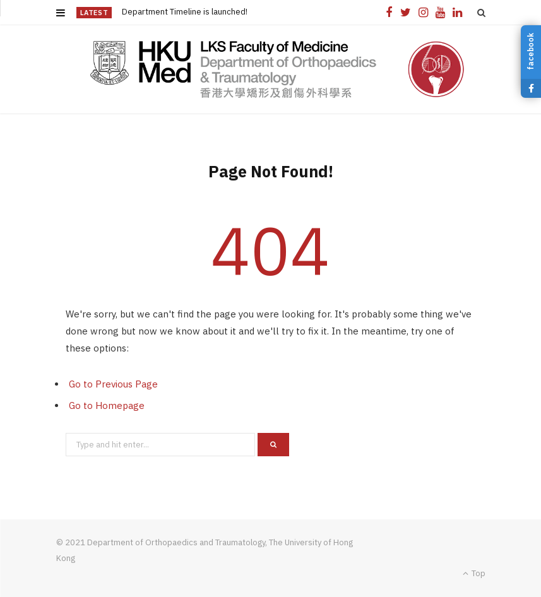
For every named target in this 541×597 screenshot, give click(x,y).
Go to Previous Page (113, 384)
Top (474, 573)
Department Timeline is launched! (184, 12)
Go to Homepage (107, 405)
